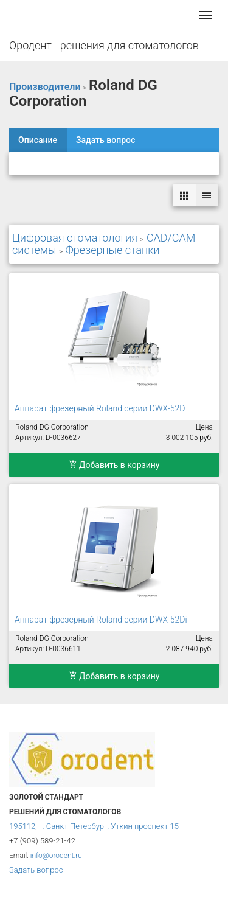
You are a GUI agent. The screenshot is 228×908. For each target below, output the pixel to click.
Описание (37, 140)
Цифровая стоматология (74, 237)
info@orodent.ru (56, 855)
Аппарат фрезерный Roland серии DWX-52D (100, 408)
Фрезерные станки (112, 249)
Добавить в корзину (114, 465)
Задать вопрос (105, 140)
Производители (45, 87)
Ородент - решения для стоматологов (104, 45)
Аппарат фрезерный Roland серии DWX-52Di (101, 619)
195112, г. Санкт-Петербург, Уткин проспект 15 (94, 826)
